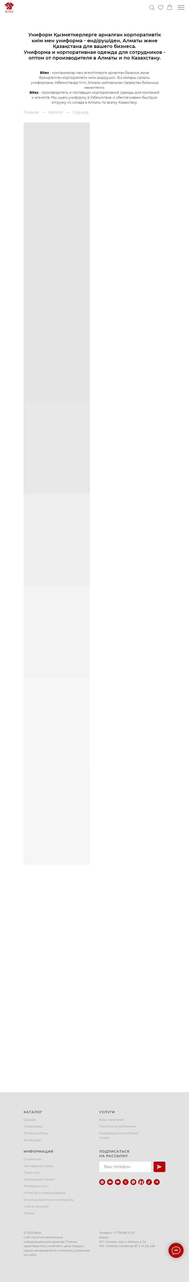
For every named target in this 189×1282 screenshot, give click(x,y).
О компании (33, 1159)
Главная (31, 112)
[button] (152, 7)
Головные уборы (36, 1133)
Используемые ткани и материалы (48, 1200)
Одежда (29, 1119)
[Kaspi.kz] (141, 1182)
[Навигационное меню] (181, 7)
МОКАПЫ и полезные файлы (45, 1193)
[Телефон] (126, 1182)
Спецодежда (33, 1126)
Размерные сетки (36, 1186)
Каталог (55, 112)
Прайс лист (32, 1172)
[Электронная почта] (110, 1182)
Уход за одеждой (36, 1206)
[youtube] (118, 1182)
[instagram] (102, 1182)
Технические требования (117, 1126)
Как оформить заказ (38, 1166)
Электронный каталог (39, 1179)
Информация (38, 1151)
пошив (104, 1137)
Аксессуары (32, 1140)
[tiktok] (149, 1182)
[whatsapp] (133, 1182)
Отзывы (29, 1213)
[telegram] (157, 1182)
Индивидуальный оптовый (118, 1133)
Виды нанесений (111, 1119)
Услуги (107, 1112)
